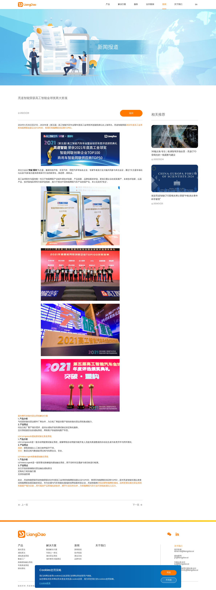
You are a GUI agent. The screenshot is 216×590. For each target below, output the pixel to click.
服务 (136, 4)
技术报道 (78, 552)
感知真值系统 (23, 555)
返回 (131, 113)
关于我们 (178, 4)
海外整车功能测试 (53, 559)
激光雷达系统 (51, 555)
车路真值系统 (23, 565)
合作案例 (150, 4)
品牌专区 (78, 559)
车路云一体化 (51, 552)
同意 (169, 572)
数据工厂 (21, 559)
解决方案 (122, 4)
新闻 (164, 4)
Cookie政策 (44, 583)
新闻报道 (78, 549)
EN (196, 4)
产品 (108, 4)
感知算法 (21, 552)
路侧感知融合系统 (25, 562)
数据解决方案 (51, 549)
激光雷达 (21, 549)
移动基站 (21, 568)
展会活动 (78, 555)
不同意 (169, 580)
